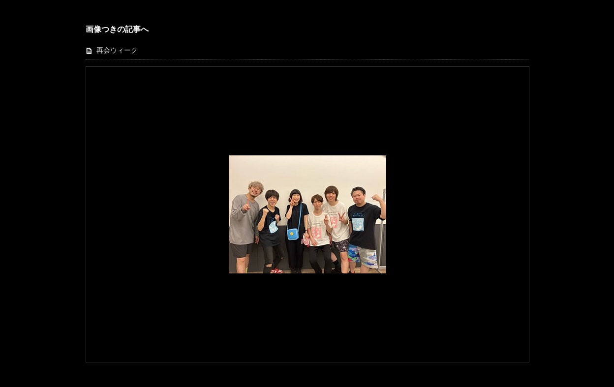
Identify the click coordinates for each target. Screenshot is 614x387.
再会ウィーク (117, 50)
